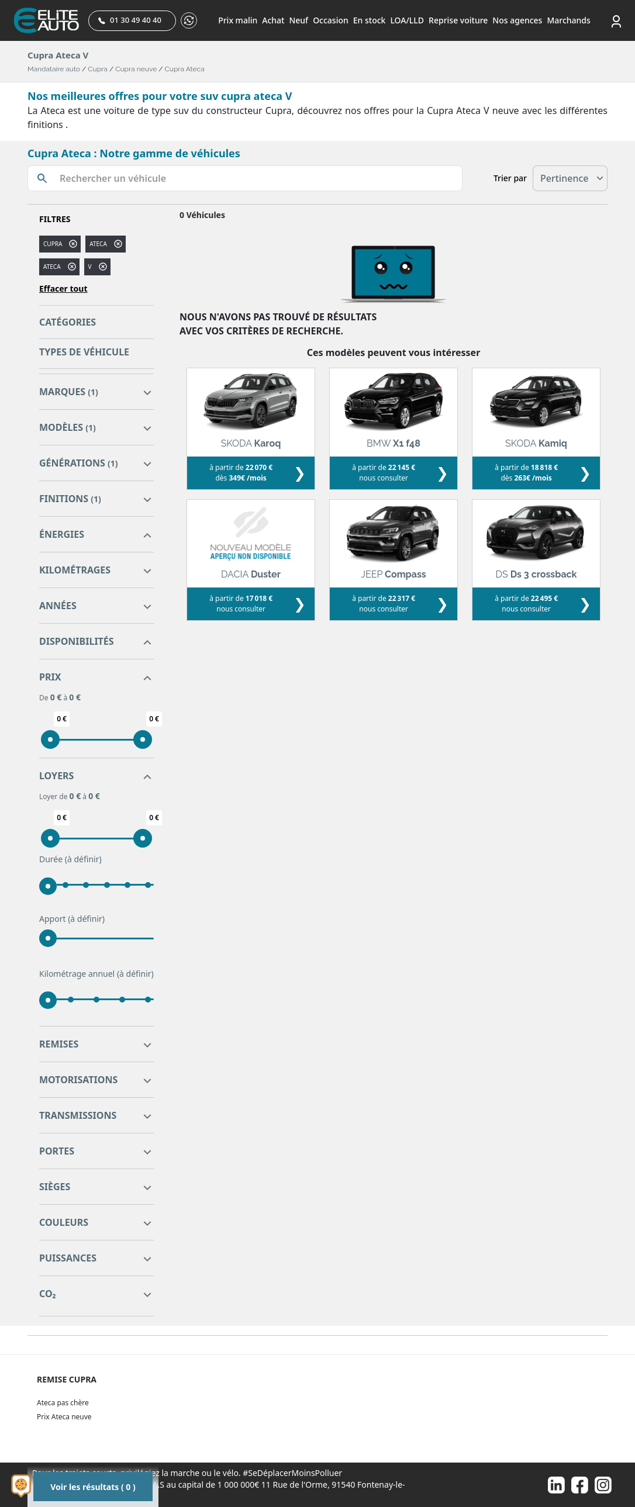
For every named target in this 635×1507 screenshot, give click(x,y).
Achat (273, 20)
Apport (72, 919)
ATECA (52, 266)
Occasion (330, 20)
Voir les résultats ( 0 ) (92, 1486)
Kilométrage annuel (96, 974)
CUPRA (52, 244)
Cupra (98, 69)
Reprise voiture (458, 20)
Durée (70, 859)
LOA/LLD (407, 20)
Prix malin (237, 20)
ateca (98, 244)
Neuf (298, 20)
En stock (369, 20)
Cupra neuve (136, 69)
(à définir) (83, 859)
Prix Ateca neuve (64, 1417)
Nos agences (517, 20)
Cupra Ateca (185, 69)
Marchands (568, 20)
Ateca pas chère (63, 1403)
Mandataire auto (53, 69)
